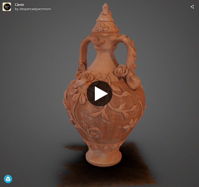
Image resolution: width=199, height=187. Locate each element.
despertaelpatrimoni (35, 8)
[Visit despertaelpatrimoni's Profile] (7, 7)
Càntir (19, 4)
